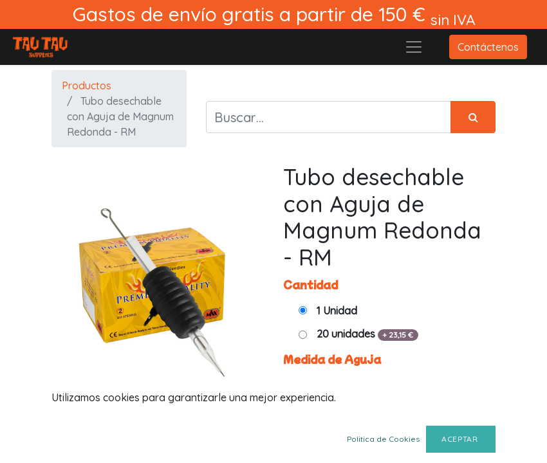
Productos (86, 85)
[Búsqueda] (473, 117)
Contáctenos (488, 47)
